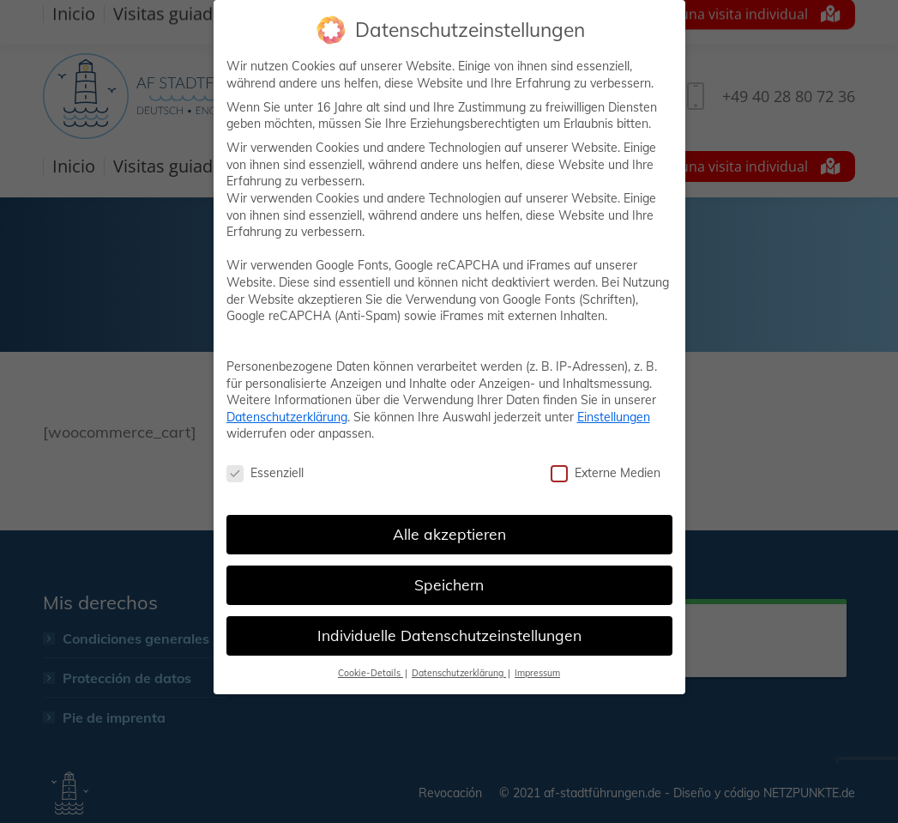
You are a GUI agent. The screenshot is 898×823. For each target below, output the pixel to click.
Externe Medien (605, 473)
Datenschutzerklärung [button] (459, 673)
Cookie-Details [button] (370, 673)
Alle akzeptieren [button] (449, 533)
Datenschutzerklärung (286, 417)
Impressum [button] (537, 673)
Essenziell (265, 473)
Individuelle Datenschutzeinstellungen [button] (449, 635)
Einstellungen (613, 417)
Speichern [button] (449, 584)
